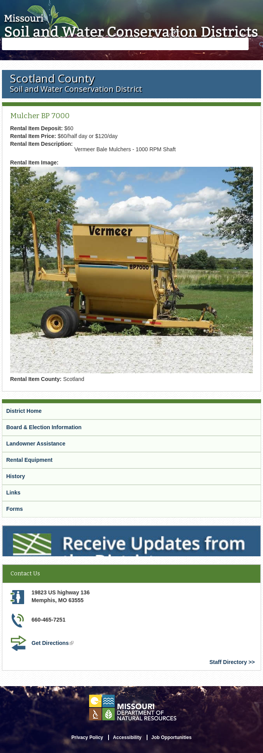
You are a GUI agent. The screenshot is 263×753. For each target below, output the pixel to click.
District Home (24, 411)
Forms (14, 509)
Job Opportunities (171, 737)
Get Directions (53, 643)
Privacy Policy (87, 737)
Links (13, 492)
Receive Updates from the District (45, 529)
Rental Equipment (29, 460)
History (15, 476)
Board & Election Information (44, 427)
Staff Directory (228, 662)
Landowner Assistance (35, 443)
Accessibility (127, 737)
